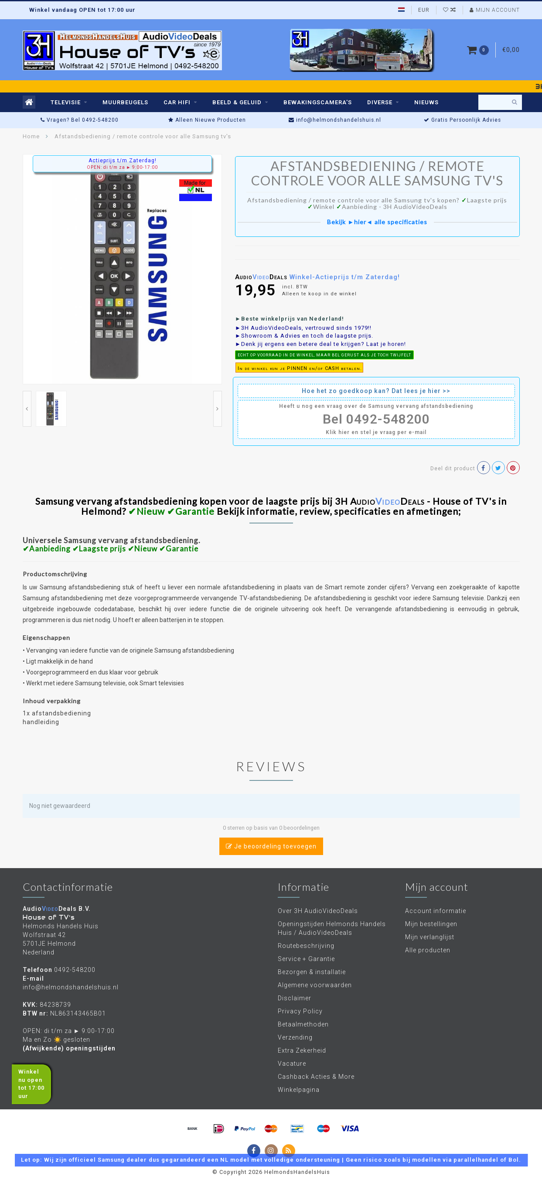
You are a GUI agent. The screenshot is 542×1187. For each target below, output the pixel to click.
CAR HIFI (177, 102)
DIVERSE (379, 102)
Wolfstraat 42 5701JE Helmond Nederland (49, 943)
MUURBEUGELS (125, 102)
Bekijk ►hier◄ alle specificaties (377, 222)
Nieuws (426, 102)
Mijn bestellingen (431, 923)
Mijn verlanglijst (429, 937)
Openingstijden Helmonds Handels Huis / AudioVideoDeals (332, 928)
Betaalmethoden (303, 1024)
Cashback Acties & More (316, 1076)
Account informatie (435, 910)
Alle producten (427, 950)
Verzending (295, 1037)
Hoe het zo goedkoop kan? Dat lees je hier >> (376, 390)
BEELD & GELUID (237, 102)
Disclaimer (294, 998)
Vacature (292, 1063)
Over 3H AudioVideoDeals (318, 910)
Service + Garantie (306, 958)
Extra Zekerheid (302, 1050)
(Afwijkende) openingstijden (69, 1048)
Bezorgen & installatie (312, 971)
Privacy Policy (300, 1011)
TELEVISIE (66, 102)
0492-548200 (74, 969)
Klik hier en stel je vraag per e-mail (376, 432)
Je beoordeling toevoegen (271, 846)
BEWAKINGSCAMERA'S (317, 102)
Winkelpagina (299, 1089)
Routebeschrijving (306, 945)
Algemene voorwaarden (315, 985)
